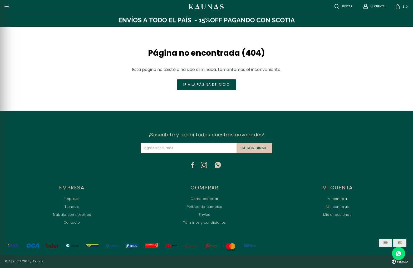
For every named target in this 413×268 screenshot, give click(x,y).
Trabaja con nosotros (71, 214)
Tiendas (72, 206)
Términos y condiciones (204, 222)
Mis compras (337, 206)
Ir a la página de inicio (206, 84)
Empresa (72, 198)
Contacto (71, 222)
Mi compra (337, 198)
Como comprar (204, 198)
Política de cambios (204, 206)
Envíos (204, 214)
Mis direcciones (337, 214)
